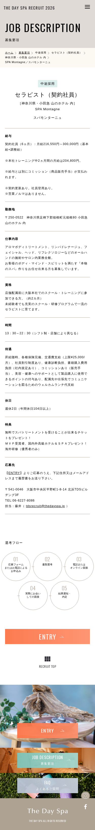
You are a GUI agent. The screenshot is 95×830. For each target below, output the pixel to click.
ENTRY (14, 473)
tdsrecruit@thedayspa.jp (45, 506)
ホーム (9, 52)
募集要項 (24, 52)
